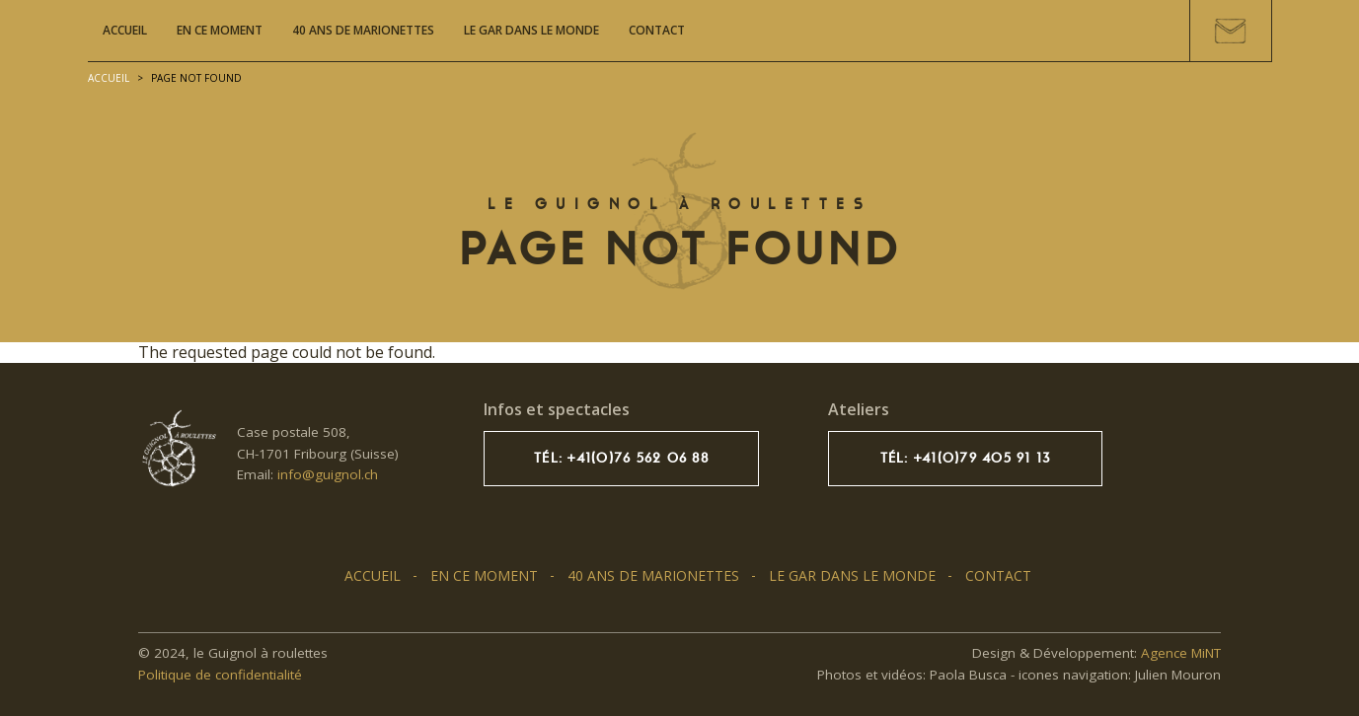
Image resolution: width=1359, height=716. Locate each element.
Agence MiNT (1181, 653)
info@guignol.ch (327, 474)
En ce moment (220, 30)
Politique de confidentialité (220, 674)
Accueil (125, 30)
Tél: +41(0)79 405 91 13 (965, 458)
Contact (657, 30)
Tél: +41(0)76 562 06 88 (621, 458)
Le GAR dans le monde (531, 30)
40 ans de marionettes (363, 30)
